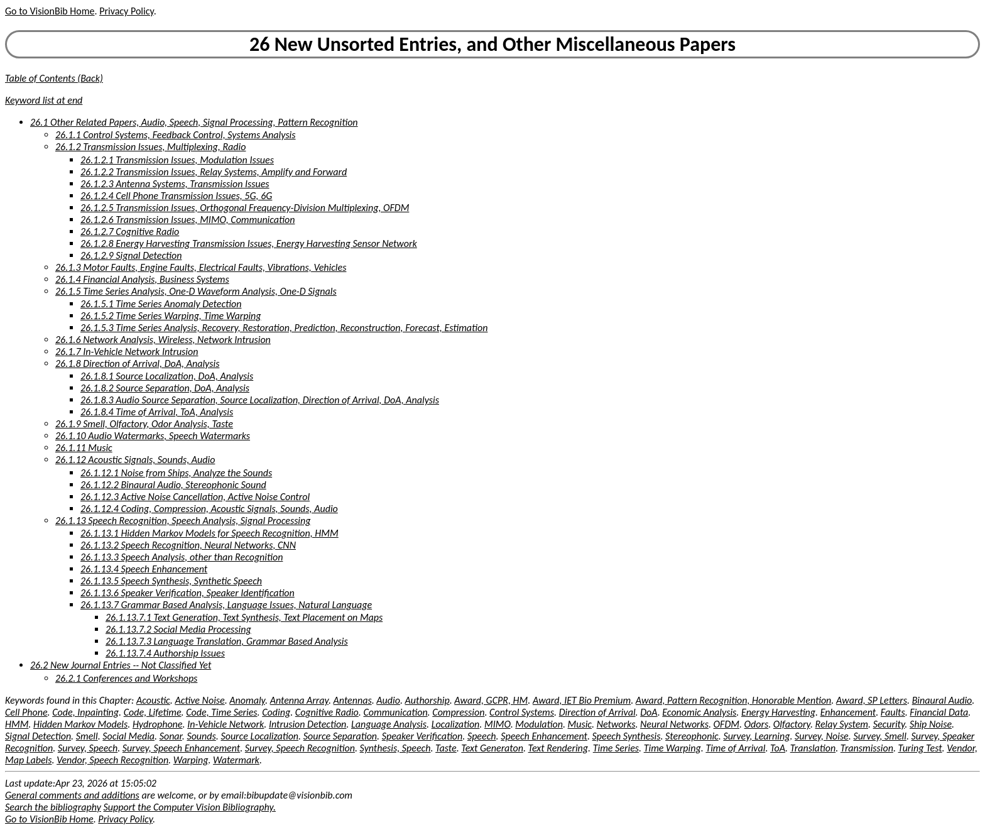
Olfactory (791, 724)
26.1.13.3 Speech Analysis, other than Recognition (181, 557)
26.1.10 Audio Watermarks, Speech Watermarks (152, 436)
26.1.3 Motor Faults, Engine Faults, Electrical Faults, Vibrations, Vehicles (200, 267)
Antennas (353, 700)
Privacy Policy (126, 11)
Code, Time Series (221, 712)
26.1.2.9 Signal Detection (131, 255)
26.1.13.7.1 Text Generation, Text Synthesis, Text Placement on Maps (244, 617)
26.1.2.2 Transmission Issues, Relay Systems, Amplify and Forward (213, 172)
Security (889, 724)
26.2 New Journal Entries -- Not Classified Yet (120, 665)
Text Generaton (492, 748)
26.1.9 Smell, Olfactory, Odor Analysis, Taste (144, 424)
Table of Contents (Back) (54, 78)
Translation (812, 748)
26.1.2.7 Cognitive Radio (129, 232)
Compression (458, 712)
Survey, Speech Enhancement (181, 748)
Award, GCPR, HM (491, 700)
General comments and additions (72, 795)
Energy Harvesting (778, 712)
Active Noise (199, 700)
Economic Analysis (699, 712)
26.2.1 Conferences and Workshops (126, 678)
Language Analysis (389, 724)
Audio (388, 700)
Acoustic (153, 700)
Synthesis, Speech (395, 748)
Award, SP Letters (871, 700)
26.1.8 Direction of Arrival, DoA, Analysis (137, 363)
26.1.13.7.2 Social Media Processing (178, 629)
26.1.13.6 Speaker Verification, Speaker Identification (187, 593)
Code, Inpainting (85, 712)
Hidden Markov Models (80, 724)
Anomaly (247, 700)
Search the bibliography (53, 807)
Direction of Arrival (597, 712)
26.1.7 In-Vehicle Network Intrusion (126, 352)
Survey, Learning (756, 736)
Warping (191, 760)
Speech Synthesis (626, 736)
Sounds (201, 736)
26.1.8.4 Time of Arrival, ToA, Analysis (156, 412)
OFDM (726, 724)
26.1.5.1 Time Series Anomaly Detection (160, 304)
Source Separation (340, 736)
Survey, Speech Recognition (300, 748)
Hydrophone (158, 724)
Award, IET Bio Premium (582, 700)
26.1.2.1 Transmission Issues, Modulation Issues (177, 160)
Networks (616, 724)
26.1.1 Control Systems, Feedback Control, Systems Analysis (175, 135)
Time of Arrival (735, 748)
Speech (481, 736)
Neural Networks (674, 724)
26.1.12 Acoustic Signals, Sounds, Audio (135, 460)
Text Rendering (558, 748)
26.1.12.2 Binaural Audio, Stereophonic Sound (173, 485)
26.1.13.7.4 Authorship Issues (165, 653)
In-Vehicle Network (225, 724)
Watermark (236, 760)
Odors (756, 724)
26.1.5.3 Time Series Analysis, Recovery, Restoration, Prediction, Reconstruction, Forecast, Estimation (283, 328)
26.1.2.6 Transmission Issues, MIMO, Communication (187, 220)
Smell (87, 736)
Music (580, 724)
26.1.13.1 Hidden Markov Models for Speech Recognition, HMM (209, 533)
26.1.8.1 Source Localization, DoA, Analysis (166, 376)
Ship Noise (931, 724)
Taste (446, 748)
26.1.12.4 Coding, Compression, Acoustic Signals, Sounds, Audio (209, 509)
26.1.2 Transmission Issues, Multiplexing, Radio (150, 147)
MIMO (497, 724)
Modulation (539, 724)
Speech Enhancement (544, 736)
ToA (777, 748)
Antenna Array (299, 700)
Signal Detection (38, 736)
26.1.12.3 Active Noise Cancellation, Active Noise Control (195, 497)
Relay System (841, 724)
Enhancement (848, 712)
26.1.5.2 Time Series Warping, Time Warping (170, 316)
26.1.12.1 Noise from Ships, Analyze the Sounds (176, 473)
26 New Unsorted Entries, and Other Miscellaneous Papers (492, 44)
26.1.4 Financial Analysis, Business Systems (142, 279)
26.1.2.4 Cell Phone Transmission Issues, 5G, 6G (176, 196)
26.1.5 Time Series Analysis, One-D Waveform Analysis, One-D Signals (196, 291)
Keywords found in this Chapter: (70, 700)
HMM (16, 724)
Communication (395, 712)
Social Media (128, 736)
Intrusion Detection (307, 724)
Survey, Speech (87, 748)
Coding (276, 712)
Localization (456, 724)
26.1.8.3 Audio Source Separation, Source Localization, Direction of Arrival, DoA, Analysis (259, 400)
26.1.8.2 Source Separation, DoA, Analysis (164, 388)
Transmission (867, 748)
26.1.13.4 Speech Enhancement (143, 569)
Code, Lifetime (153, 712)
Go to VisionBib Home (49, 11)
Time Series (616, 748)
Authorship (427, 700)
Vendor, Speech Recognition (112, 760)
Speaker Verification (422, 736)
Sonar (171, 736)
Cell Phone (26, 712)
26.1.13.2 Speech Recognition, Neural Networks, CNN (188, 545)
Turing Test (920, 748)
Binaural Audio (942, 700)
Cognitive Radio (327, 712)
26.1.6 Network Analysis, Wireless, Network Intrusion (163, 340)
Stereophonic (692, 736)
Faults (893, 712)
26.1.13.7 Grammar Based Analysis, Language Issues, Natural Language (226, 605)
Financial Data (939, 712)
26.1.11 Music (83, 448)
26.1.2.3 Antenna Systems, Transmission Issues (174, 184)
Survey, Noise (822, 736)
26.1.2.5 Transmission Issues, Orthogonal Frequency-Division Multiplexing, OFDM (244, 208)
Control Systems (521, 712)
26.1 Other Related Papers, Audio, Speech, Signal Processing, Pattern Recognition (194, 122)
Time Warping (672, 748)
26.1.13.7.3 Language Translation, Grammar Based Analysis (227, 641)
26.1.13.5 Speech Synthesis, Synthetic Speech (171, 581)
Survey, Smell (879, 736)
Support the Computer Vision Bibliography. (190, 807)
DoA (648, 712)
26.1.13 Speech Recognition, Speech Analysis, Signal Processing (182, 521)
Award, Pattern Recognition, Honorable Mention (733, 700)
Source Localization (259, 736)
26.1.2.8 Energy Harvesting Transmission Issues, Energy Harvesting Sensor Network (248, 243)
